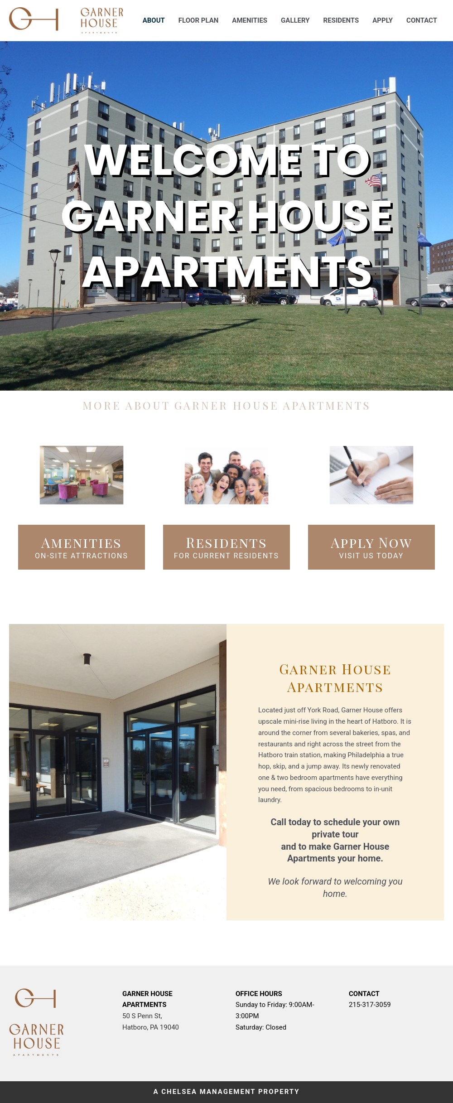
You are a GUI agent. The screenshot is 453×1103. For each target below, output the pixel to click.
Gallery (295, 20)
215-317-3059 (370, 1005)
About (154, 20)
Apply (382, 20)
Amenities (249, 20)
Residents (341, 20)
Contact (421, 20)
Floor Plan (198, 20)
